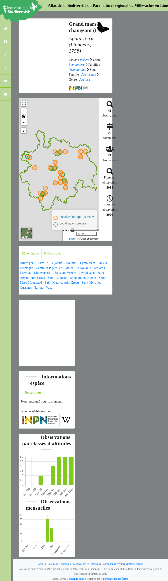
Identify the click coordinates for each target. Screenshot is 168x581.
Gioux (69, 268)
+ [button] (24, 111)
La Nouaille (84, 268)
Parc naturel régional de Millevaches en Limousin (73, 563)
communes (31, 253)
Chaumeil (71, 263)
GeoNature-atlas (75, 578)
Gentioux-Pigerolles (49, 268)
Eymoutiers (88, 263)
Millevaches (42, 272)
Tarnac (38, 287)
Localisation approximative (78, 217)
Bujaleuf (56, 263)
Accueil (41, 563)
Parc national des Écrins (115, 578)
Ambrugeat (27, 263)
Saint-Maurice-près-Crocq (62, 282)
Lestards (99, 268)
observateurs (54, 253)
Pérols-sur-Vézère (65, 272)
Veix (49, 287)
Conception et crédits (113, 563)
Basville (42, 263)
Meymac (25, 272)
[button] (24, 117)
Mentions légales (135, 563)
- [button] (24, 122)
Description (33, 392)
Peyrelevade (87, 272)
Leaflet (72, 238)
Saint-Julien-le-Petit (84, 277)
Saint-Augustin (58, 277)
